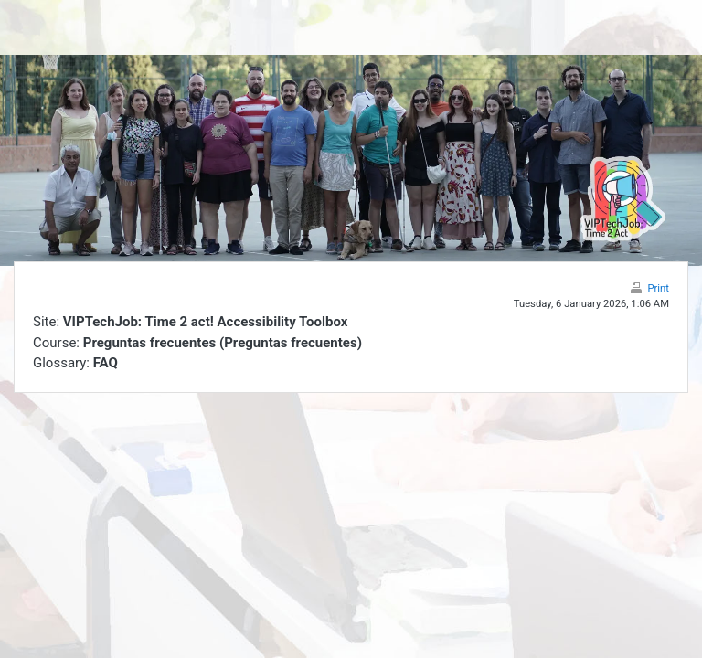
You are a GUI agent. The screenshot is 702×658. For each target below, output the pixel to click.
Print (658, 288)
